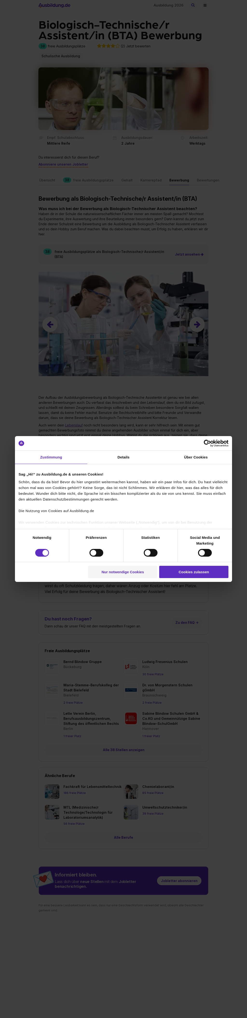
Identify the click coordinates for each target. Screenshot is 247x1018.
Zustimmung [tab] (51, 457)
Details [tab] (123, 457)
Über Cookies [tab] (196, 457)
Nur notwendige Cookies (123, 572)
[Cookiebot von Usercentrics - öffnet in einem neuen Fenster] (207, 443)
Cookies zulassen (194, 572)
